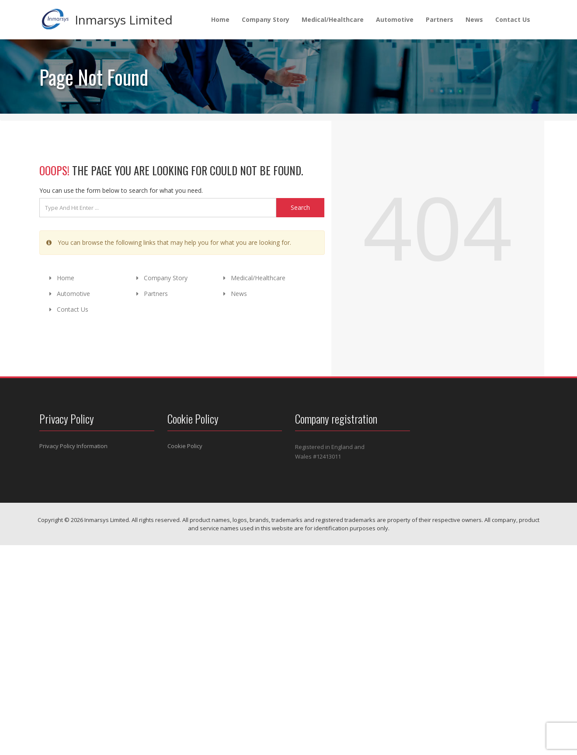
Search (300, 207)
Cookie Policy (184, 446)
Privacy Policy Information (73, 446)
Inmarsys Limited (124, 19)
